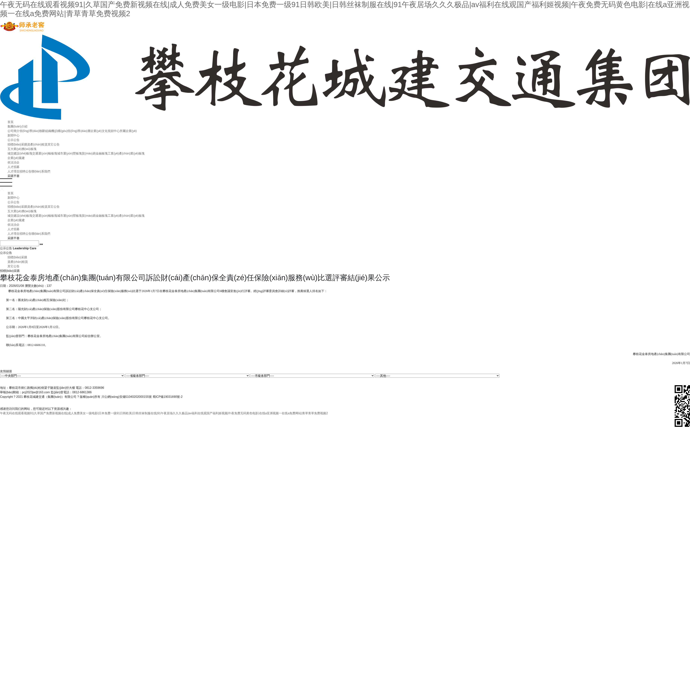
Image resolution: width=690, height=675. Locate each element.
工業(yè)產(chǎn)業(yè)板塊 (126, 153)
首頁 (10, 122)
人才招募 (13, 167)
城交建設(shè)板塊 (19, 153)
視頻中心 (114, 131)
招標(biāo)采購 (17, 144)
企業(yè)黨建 (16, 158)
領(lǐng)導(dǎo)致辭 (32, 131)
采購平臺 (13, 176)
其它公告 (54, 144)
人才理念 (13, 171)
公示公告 (13, 140)
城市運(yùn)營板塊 (69, 153)
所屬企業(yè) (128, 131)
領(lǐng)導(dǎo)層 (79, 131)
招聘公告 (25, 171)
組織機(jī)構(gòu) (56, 131)
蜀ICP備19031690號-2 (168, 396)
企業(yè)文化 (99, 131)
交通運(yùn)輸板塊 (44, 153)
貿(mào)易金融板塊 (95, 153)
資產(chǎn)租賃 (37, 144)
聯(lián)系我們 (40, 171)
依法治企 (13, 162)
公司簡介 (13, 131)
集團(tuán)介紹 (17, 126)
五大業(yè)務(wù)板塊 (22, 149)
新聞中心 (13, 135)
